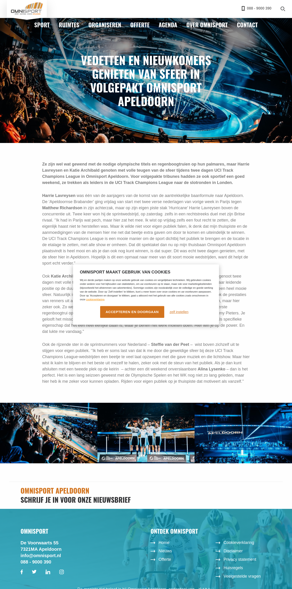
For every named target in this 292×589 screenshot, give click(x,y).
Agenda (168, 24)
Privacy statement (240, 559)
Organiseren (104, 24)
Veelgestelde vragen (242, 576)
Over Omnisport (207, 24)
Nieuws (165, 551)
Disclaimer (233, 551)
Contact (247, 24)
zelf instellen (179, 312)
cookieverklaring (95, 299)
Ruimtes (69, 24)
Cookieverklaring (239, 542)
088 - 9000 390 (256, 8)
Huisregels (233, 568)
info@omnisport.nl (41, 555)
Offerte (140, 24)
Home (164, 542)
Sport (42, 24)
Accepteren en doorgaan (132, 312)
